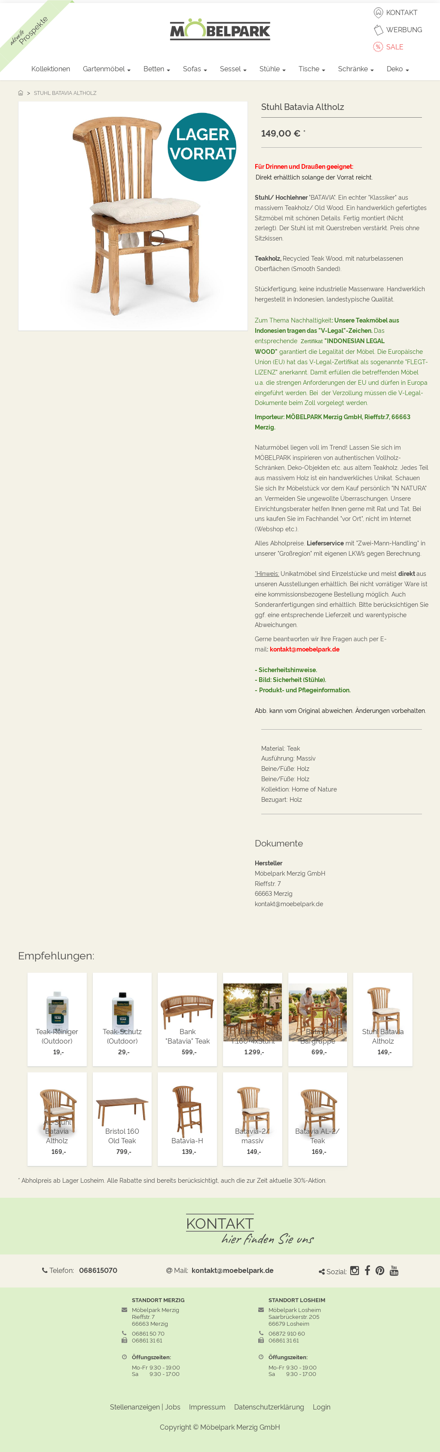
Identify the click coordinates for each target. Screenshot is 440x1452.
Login (321, 1406)
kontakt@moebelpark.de (233, 1270)
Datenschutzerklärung (269, 1406)
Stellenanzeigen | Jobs (145, 1406)
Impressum (207, 1406)
